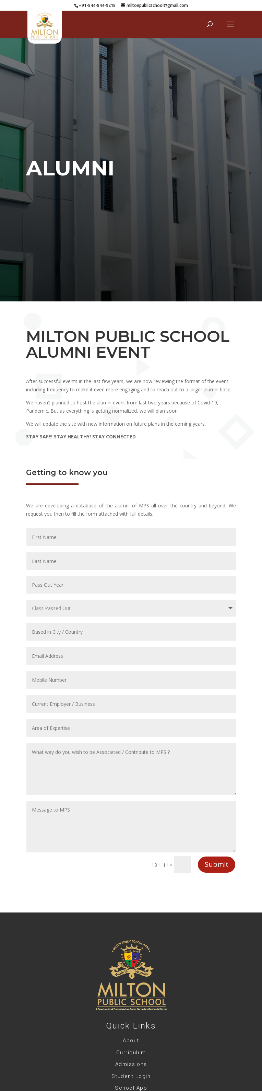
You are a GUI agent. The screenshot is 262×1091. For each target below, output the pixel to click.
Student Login (131, 1076)
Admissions (131, 1064)
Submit (216, 864)
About (131, 1040)
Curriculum (131, 1052)
